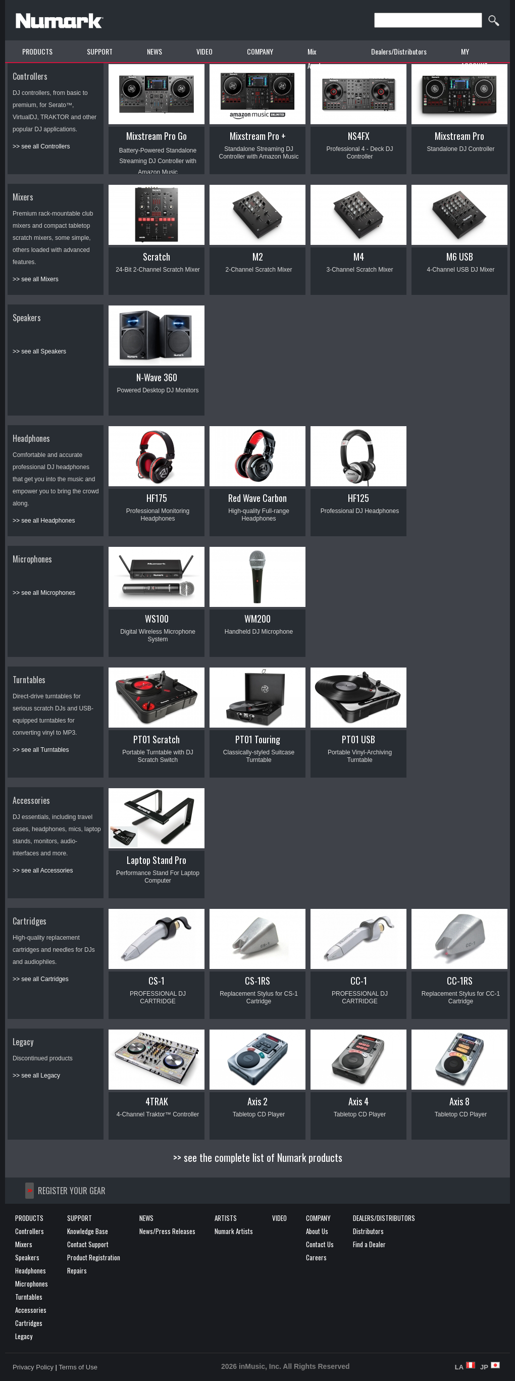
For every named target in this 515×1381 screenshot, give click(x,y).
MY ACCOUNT (474, 58)
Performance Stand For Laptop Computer (157, 876)
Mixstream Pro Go (156, 135)
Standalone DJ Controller (460, 148)
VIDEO (204, 51)
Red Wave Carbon (257, 497)
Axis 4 (358, 1101)
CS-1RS (257, 980)
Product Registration (93, 1257)
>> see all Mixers (36, 279)
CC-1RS (460, 980)
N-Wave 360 (156, 377)
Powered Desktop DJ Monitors (157, 390)
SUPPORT (100, 51)
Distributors (368, 1231)
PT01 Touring (257, 739)
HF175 (156, 497)
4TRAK (156, 1101)
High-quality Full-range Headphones (258, 514)
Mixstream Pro (459, 135)
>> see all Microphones (44, 592)
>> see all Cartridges (41, 979)
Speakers (27, 318)
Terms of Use (78, 1367)
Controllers (30, 76)
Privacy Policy (33, 1367)
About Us (317, 1231)
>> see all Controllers (41, 146)
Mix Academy (319, 58)
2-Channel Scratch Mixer (258, 269)
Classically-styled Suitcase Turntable (258, 756)
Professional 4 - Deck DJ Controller (359, 152)
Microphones (32, 559)
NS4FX (359, 135)
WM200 (257, 618)
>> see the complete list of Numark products (257, 1157)
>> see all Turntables (41, 749)
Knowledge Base (87, 1231)
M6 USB (459, 256)
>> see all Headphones (44, 520)
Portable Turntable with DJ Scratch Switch (157, 756)
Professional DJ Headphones (360, 511)
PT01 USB (358, 739)
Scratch (156, 256)
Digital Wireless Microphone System (157, 635)
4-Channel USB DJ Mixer (460, 269)
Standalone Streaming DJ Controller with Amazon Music (258, 152)
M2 (257, 256)
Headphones (31, 438)
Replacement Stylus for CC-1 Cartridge (461, 997)
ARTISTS (226, 1218)
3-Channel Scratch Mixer (359, 269)
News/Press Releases (167, 1231)
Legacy (23, 1042)
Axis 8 (459, 1101)
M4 (358, 256)
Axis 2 (257, 1101)
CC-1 (358, 980)
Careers (316, 1257)
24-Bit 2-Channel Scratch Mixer (158, 269)
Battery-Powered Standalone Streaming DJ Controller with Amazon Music (157, 161)
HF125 (358, 497)
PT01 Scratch (156, 739)
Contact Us (320, 1244)
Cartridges (29, 921)
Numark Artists (234, 1231)
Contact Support (88, 1244)
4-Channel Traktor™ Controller (158, 1114)
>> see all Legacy (36, 1075)
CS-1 (156, 980)
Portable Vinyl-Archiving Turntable (360, 756)
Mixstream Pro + (258, 135)
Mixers (23, 197)
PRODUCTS (37, 51)
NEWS (154, 51)
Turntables (29, 680)
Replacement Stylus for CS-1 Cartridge (259, 997)
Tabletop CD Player (259, 1114)
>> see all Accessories (43, 870)
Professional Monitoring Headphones (157, 514)
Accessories (31, 800)
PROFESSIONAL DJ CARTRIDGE (158, 997)
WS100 (157, 618)
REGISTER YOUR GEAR (72, 1191)
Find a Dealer (369, 1244)
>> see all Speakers (39, 351)
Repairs (77, 1270)
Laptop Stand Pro (156, 859)
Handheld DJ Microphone (259, 631)
